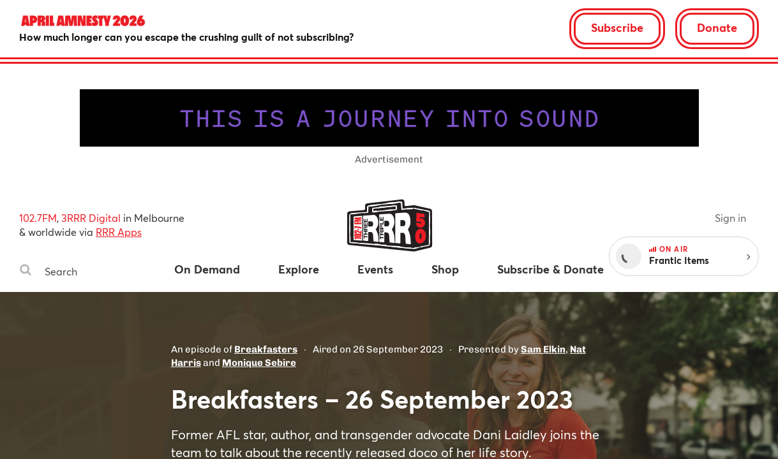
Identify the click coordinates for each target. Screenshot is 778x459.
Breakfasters (265, 349)
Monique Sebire (259, 362)
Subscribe (617, 27)
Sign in (730, 217)
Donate (717, 27)
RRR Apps (119, 231)
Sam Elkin (543, 349)
